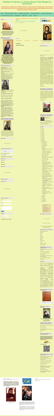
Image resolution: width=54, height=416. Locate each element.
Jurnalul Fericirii (7, 386)
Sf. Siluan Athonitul (35, 13)
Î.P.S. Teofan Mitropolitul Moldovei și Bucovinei (24, 18)
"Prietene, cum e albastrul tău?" (47, 152)
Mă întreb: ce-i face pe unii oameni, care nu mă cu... (47, 167)
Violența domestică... (43, 243)
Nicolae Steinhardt (42, 282)
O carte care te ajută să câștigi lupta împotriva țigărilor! (45, 372)
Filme (52, 272)
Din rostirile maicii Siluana (11, 13)
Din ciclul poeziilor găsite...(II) (46, 183)
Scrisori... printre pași (45, 154)
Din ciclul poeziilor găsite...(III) (46, 162)
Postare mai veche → (36, 40)
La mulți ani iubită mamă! (46, 172)
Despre (30, 15)
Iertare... (41, 234)
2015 (42, 133)
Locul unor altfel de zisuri (7, 15)
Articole (50, 263)
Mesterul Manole (42, 254)
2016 (42, 132)
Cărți (43, 264)
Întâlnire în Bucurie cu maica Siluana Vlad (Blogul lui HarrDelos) (27, 3)
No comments (22, 22)
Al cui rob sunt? (42, 365)
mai (42, 196)
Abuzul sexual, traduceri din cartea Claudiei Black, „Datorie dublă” (45, 367)
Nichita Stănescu (50, 281)
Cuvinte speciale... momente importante (46, 268)
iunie (43, 195)
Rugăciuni (51, 283)
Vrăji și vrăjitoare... (43, 245)
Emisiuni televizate (48, 272)
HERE (51, 226)
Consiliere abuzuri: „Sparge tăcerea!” (46, 361)
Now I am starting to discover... (45, 253)
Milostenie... (42, 238)
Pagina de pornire (27, 40)
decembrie (43, 141)
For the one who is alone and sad (45, 258)
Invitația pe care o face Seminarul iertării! (46, 325)
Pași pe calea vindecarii (46, 13)
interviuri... (47, 275)
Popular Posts (43, 43)
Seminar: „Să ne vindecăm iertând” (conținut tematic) (45, 359)
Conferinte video (47, 265)
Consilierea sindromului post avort (45, 362)
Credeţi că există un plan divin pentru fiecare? (46, 164)
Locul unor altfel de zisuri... (46, 278)
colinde (46, 264)
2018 (42, 129)
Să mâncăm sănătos (43, 284)
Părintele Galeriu (48, 282)
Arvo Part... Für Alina (45, 159)
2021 (42, 128)
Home (2, 13)
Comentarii (4, 216)
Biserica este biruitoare (46, 321)
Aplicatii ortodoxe (46, 263)
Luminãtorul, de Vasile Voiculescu (47, 165)
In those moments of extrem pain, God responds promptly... (46, 256)
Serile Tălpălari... (45, 285)
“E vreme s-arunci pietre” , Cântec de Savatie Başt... (47, 171)
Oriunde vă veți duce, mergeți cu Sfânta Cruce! (47, 177)
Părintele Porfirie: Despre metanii (47, 178)
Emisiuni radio (42, 272)
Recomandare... (47, 283)
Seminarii (48, 284)
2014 (42, 134)
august (43, 146)
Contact (35, 15)
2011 (42, 138)
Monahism (45, 281)
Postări (3, 215)
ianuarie (43, 201)
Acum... (41, 331)
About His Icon (42, 259)
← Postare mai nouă (18, 40)
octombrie (43, 144)
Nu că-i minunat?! (43, 326)
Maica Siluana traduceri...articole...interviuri (46, 280)
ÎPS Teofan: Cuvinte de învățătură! (25, 21)
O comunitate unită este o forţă (47, 175)
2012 (42, 137)
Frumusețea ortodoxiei (23, 13)
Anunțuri (41, 263)
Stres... (41, 242)
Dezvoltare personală (50, 269)
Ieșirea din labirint (43, 368)
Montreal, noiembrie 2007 (46, 187)
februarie (43, 200)
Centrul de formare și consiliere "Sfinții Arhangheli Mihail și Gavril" (46, 357)
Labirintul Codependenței (44, 370)
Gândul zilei (24, 15)
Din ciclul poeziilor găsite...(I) (46, 191)
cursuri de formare (46, 267)
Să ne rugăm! (44, 190)
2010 (42, 139)
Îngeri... (41, 235)
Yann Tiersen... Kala (45, 158)
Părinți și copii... (42, 241)
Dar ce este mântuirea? (45, 153)
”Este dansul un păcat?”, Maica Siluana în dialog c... (46, 180)
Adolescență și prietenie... (44, 231)
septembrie (44, 145)
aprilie (43, 197)
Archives (48, 43)
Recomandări (17, 15)
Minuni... (41, 239)
